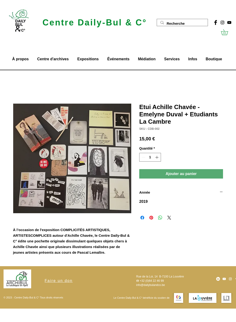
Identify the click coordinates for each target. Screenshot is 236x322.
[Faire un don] (58, 280)
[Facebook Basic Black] (215, 22)
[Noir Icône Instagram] (222, 22)
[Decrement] (143, 157)
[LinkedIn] (218, 279)
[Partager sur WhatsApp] (160, 217)
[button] (227, 32)
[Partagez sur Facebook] (142, 217)
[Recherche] (182, 23)
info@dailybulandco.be (150, 285)
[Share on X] (169, 217)
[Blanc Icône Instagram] (230, 279)
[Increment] (157, 157)
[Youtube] (224, 279)
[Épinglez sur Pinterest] (151, 217)
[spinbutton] (150, 157)
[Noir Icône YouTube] (229, 22)
